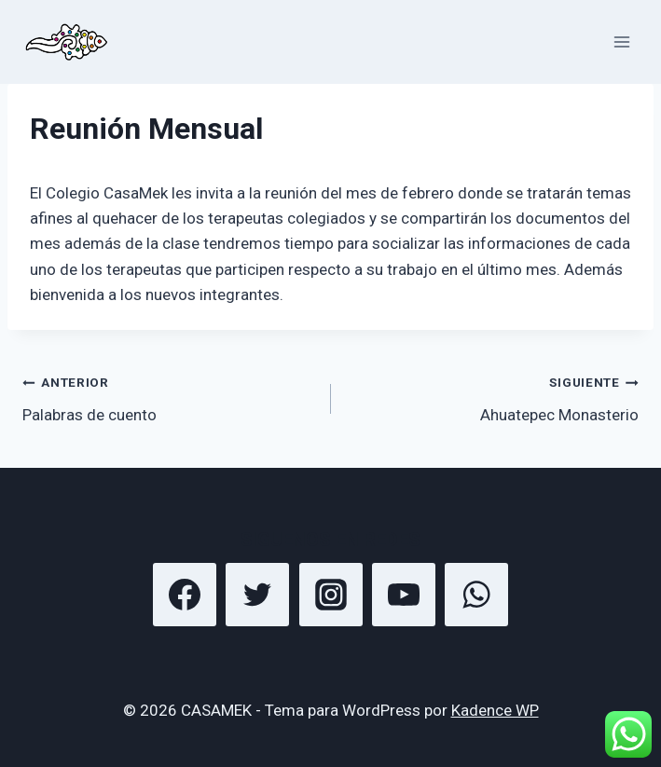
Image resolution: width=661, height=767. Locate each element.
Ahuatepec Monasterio (493, 396)
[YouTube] (403, 594)
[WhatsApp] (476, 594)
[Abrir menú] (621, 41)
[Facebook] (184, 594)
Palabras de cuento (168, 396)
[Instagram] (331, 594)
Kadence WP (495, 710)
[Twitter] (257, 594)
